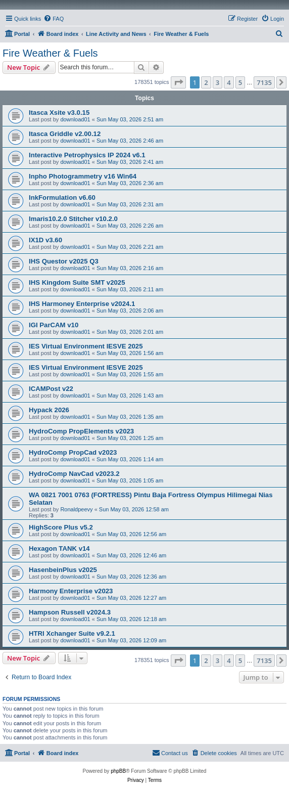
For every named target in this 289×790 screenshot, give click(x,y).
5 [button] (240, 82)
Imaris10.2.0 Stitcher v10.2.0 (73, 219)
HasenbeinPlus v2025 (63, 570)
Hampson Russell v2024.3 (70, 612)
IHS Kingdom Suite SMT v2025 (77, 282)
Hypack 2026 (49, 410)
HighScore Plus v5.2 (61, 527)
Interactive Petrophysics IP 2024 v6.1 (87, 155)
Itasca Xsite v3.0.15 (59, 112)
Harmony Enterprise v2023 (71, 591)
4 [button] (228, 82)
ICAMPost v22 (51, 388)
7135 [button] (264, 82)
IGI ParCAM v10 (53, 325)
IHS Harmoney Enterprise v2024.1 (82, 304)
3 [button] (217, 82)
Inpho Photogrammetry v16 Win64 (82, 176)
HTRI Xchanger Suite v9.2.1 (72, 633)
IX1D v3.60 (45, 240)
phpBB (118, 771)
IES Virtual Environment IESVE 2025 (86, 346)
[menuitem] (53, 19)
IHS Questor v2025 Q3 (64, 261)
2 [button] (206, 82)
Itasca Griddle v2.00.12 (65, 134)
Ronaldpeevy (76, 509)
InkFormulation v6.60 (62, 197)
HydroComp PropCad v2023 (73, 452)
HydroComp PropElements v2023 (81, 431)
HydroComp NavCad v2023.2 (74, 473)
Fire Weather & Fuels (50, 53)
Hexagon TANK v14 (59, 548)
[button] (178, 82)
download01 (75, 119)
